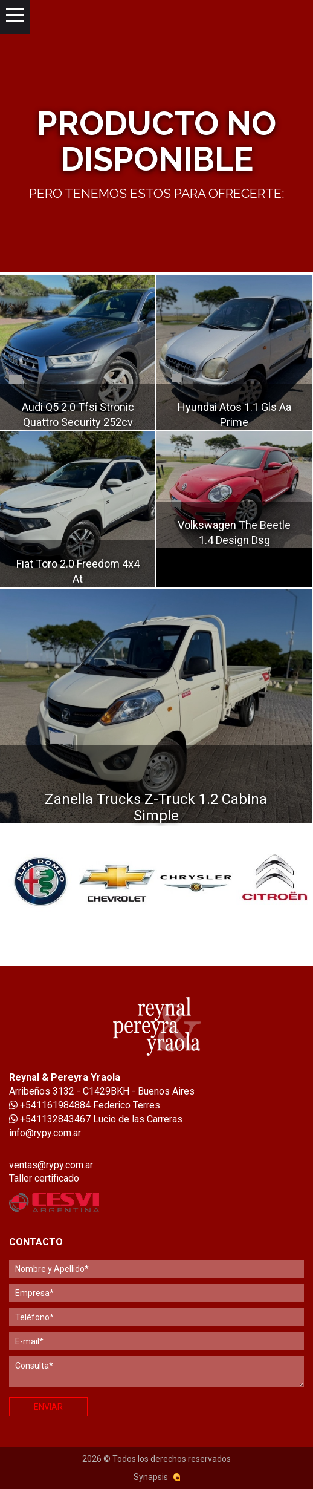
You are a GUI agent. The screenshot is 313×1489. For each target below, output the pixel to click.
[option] (39, 881)
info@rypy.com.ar (45, 1133)
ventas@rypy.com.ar (51, 1165)
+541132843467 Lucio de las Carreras (95, 1119)
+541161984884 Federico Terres (84, 1105)
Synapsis (151, 1477)
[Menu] (15, 17)
